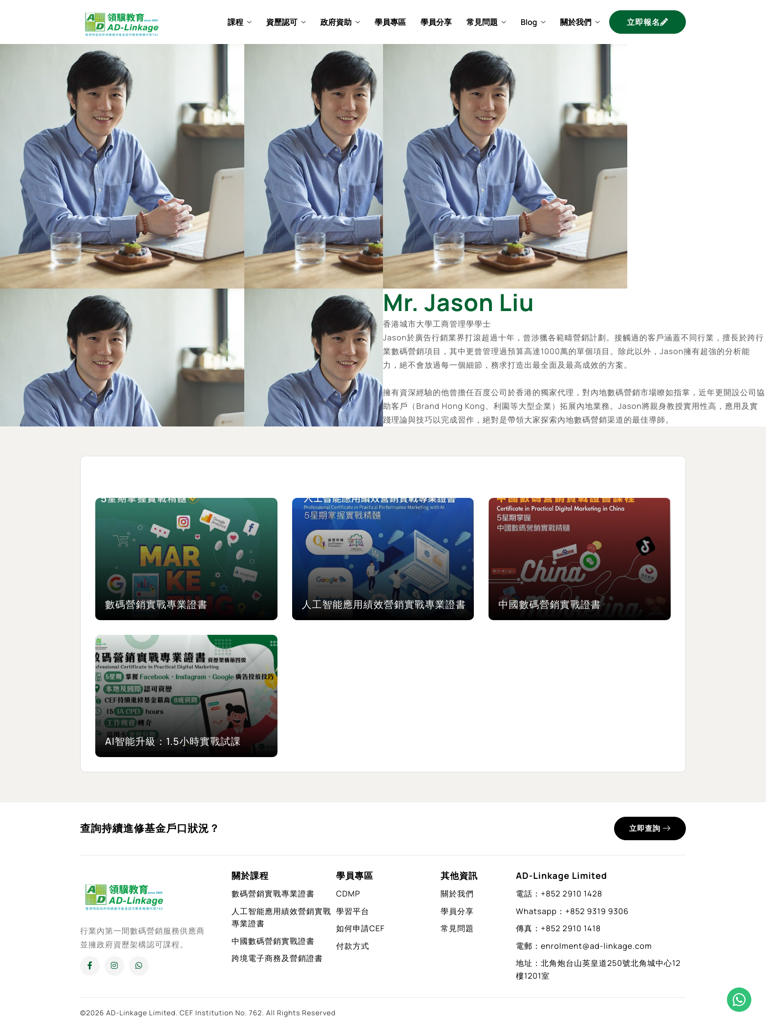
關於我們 (579, 22)
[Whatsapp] (139, 966)
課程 (240, 22)
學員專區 (390, 22)
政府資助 (340, 22)
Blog (533, 22)
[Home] (121, 21)
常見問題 (486, 22)
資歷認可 (286, 22)
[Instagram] (114, 966)
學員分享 (436, 22)
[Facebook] (90, 966)
